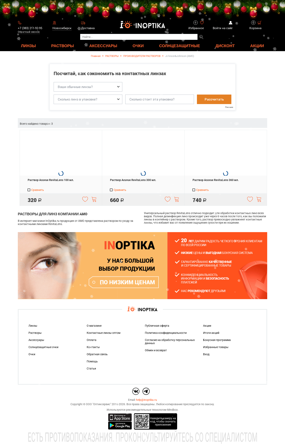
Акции (257, 45)
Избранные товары (215, 347)
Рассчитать (214, 99)
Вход (206, 354)
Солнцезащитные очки (43, 347)
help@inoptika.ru (146, 399)
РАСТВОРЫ (62, 45)
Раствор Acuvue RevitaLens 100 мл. (51, 180)
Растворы (35, 332)
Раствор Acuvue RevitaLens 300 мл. (133, 180)
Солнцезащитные (179, 45)
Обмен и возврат (156, 350)
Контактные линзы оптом (103, 332)
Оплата (91, 340)
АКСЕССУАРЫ (103, 45)
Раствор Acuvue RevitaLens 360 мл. (216, 180)
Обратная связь (97, 354)
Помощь (92, 361)
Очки (31, 354)
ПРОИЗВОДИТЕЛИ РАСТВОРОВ (142, 56)
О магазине (94, 325)
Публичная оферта (157, 325)
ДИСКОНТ (225, 45)
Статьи (91, 368)
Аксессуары (36, 340)
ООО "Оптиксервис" (98, 404)
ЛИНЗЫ (28, 45)
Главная (96, 56)
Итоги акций (211, 332)
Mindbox (172, 409)
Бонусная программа (217, 340)
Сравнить (35, 190)
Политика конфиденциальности (166, 332)
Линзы (32, 325)
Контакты (93, 347)
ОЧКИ (138, 45)
